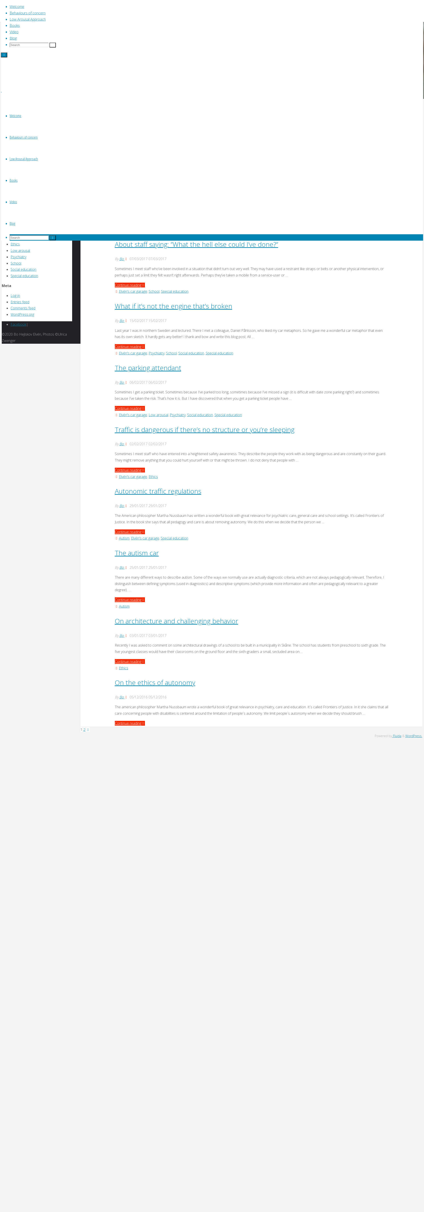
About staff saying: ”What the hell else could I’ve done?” (196, 244)
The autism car (137, 552)
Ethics (153, 476)
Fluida (396, 736)
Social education (191, 353)
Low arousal (158, 414)
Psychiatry (156, 353)
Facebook (18, 324)
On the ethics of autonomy (155, 682)
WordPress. (413, 736)
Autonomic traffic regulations (158, 491)
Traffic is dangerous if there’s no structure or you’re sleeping (204, 429)
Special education (174, 291)
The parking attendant (148, 367)
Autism (124, 538)
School (154, 291)
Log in (15, 295)
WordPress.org (22, 314)
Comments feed (23, 308)
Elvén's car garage (133, 291)
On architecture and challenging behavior (176, 620)
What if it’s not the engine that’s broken (173, 306)
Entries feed (20, 302)
